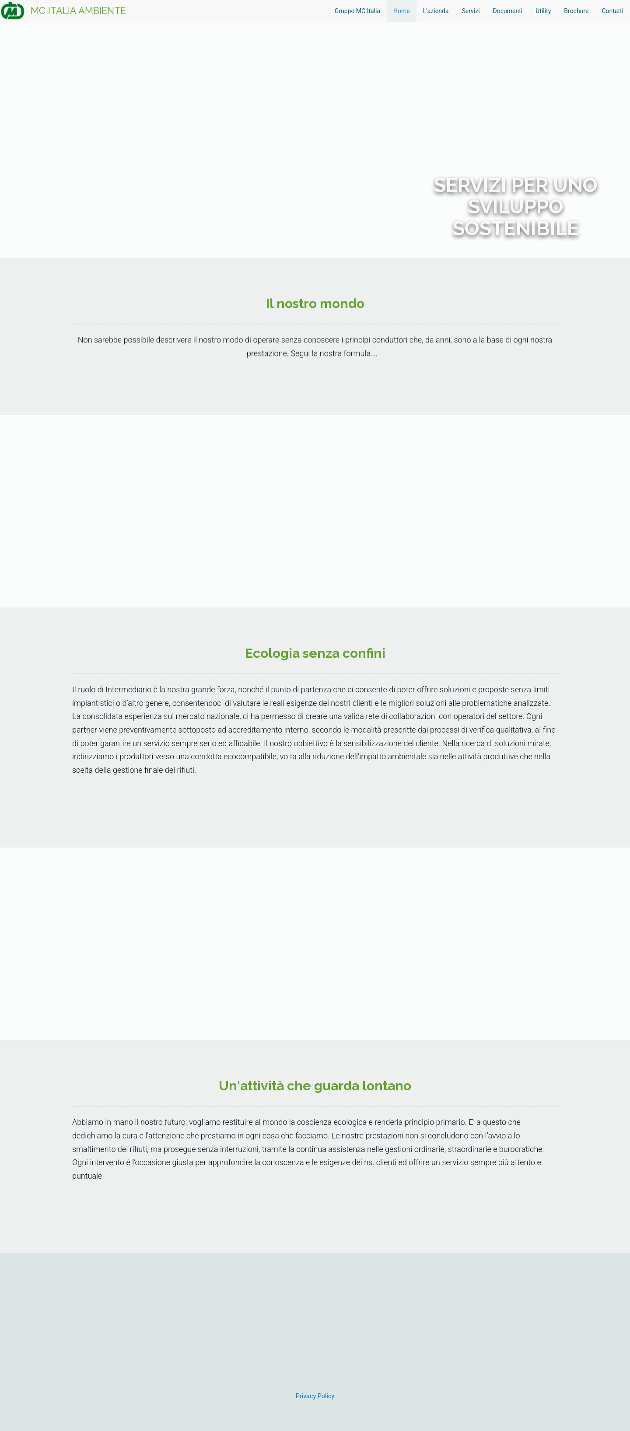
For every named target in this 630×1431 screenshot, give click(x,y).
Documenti (508, 10)
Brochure (576, 10)
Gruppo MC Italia (357, 10)
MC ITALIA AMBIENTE (78, 10)
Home (401, 10)
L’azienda (436, 10)
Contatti (612, 10)
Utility (543, 10)
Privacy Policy (315, 1396)
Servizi (471, 10)
